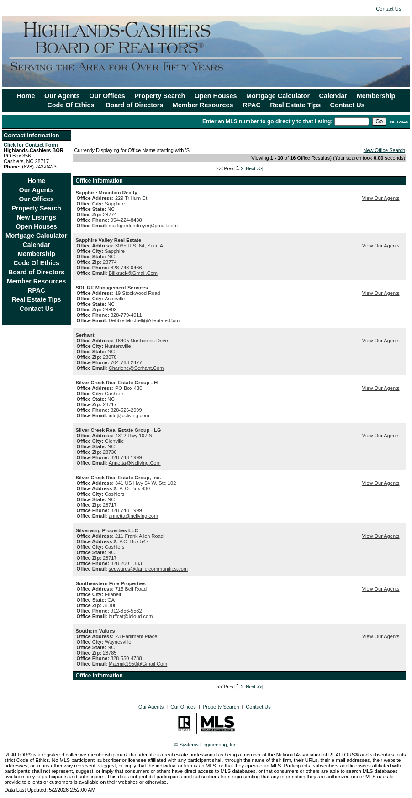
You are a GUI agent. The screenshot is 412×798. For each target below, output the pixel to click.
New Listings (36, 217)
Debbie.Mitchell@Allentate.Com (144, 320)
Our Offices (107, 96)
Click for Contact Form (31, 144)
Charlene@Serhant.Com (136, 368)
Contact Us (388, 8)
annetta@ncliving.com (133, 516)
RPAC (252, 105)
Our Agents (62, 96)
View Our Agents (381, 198)
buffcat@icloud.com (131, 616)
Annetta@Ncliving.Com (135, 463)
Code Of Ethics (71, 105)
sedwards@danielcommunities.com (148, 569)
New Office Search (385, 150)
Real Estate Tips (295, 105)
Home (26, 96)
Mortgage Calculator (278, 96)
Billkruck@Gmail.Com (133, 273)
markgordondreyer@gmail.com (143, 225)
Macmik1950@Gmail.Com (138, 664)
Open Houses (216, 96)
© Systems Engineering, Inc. (206, 744)
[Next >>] (254, 168)
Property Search (159, 96)
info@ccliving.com (129, 415)
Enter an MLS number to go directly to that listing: (267, 121)
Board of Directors (134, 105)
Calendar (333, 96)
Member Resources (203, 105)
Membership (376, 96)
